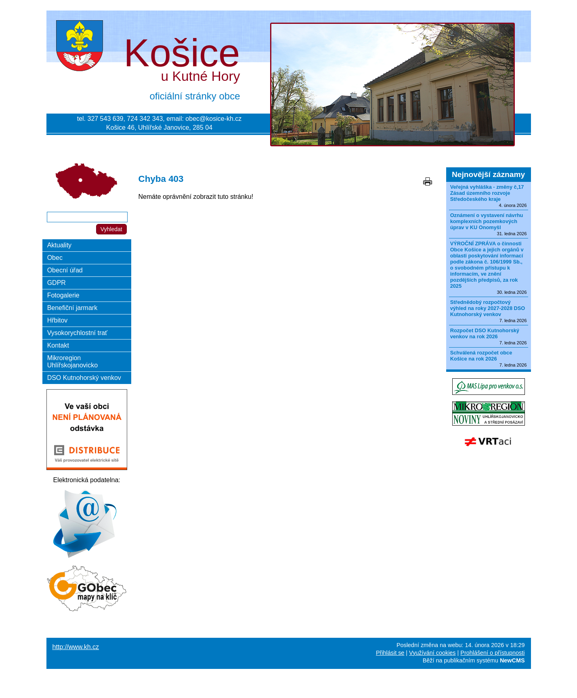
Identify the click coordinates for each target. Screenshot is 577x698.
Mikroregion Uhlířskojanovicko (72, 361)
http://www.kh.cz (75, 646)
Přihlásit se (390, 652)
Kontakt (58, 345)
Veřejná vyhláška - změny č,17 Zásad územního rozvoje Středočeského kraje (487, 193)
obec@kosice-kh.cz (213, 118)
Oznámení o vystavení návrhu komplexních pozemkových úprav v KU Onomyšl (486, 221)
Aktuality (59, 245)
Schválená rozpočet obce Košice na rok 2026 (481, 356)
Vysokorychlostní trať (77, 332)
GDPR (56, 282)
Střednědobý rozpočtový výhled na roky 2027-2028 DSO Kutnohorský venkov (487, 308)
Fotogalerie (63, 295)
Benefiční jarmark (72, 307)
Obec (55, 257)
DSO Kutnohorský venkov (84, 377)
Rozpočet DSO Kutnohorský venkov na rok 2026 (484, 333)
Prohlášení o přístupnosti (492, 652)
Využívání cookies (432, 652)
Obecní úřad (65, 270)
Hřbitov (57, 320)
